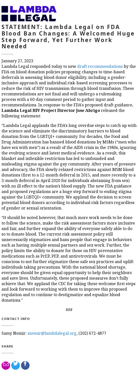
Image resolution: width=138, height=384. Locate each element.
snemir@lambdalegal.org (52, 333)
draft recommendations (100, 66)
